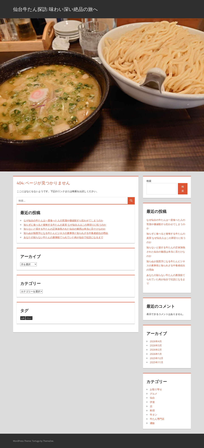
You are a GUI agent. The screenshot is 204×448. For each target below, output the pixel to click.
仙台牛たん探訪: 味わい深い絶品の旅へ (58, 9)
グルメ (153, 393)
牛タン (153, 414)
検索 (148, 181)
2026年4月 (156, 341)
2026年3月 (156, 345)
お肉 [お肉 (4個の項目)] (23, 318)
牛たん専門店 (157, 418)
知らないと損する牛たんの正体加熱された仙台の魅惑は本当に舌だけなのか (65, 228)
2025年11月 (156, 362)
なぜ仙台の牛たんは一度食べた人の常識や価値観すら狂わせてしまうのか (63, 220)
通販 (152, 423)
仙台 (152, 397)
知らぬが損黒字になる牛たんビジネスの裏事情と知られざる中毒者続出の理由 (66, 233)
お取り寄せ (156, 389)
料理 (152, 410)
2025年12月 (156, 358)
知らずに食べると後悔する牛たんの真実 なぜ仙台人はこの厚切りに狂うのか (65, 224)
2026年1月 (156, 354)
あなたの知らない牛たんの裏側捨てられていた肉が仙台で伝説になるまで (63, 237)
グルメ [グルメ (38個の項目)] (29, 318)
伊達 (152, 402)
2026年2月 (156, 349)
